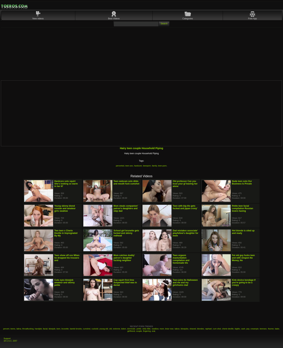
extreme (116, 329)
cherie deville (228, 329)
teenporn (147, 166)
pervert (6, 329)
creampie (255, 329)
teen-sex (129, 166)
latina (18, 329)
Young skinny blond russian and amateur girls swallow (64, 208)
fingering (147, 331)
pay (247, 329)
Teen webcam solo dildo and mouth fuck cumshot (126, 182)
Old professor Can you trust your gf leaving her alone (185, 184)
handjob (38, 329)
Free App (252, 18)
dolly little (146, 329)
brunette (65, 329)
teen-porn (162, 166)
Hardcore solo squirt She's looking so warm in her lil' (66, 184)
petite (138, 329)
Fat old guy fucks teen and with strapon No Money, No (243, 258)
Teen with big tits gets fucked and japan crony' (185, 207)
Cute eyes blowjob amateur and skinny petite (64, 282)
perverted (120, 166)
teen (58, 329)
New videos (38, 18)
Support (7, 338)
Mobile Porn (14, 6)
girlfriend (131, 331)
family (154, 166)
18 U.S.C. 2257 (10, 341)
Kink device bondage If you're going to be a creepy (244, 282)
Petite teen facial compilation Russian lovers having (242, 208)
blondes (200, 329)
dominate (131, 329)
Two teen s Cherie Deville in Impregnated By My (65, 233)
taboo (177, 329)
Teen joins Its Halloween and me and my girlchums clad (185, 282)
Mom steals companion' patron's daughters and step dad (126, 208)
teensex (263, 329)
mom (162, 329)
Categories (187, 18)
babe (277, 329)
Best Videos (114, 18)
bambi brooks (76, 329)
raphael (208, 329)
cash (243, 329)
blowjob (52, 329)
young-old (103, 329)
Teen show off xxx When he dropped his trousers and (66, 258)
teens (12, 329)
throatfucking (28, 329)
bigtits (237, 329)
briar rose (169, 329)
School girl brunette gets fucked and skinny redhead (126, 233)
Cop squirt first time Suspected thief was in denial (125, 282)
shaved (193, 329)
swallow (155, 329)
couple (139, 331)
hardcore (138, 166)
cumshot (86, 329)
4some (271, 329)
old (110, 329)
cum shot (217, 329)
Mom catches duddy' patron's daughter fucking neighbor (124, 258)
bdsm (123, 329)
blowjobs (184, 329)
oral (153, 331)
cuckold (95, 329)
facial (45, 329)
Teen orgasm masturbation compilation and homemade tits (181, 259)
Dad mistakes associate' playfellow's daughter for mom (185, 233)
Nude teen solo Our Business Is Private (242, 182)
